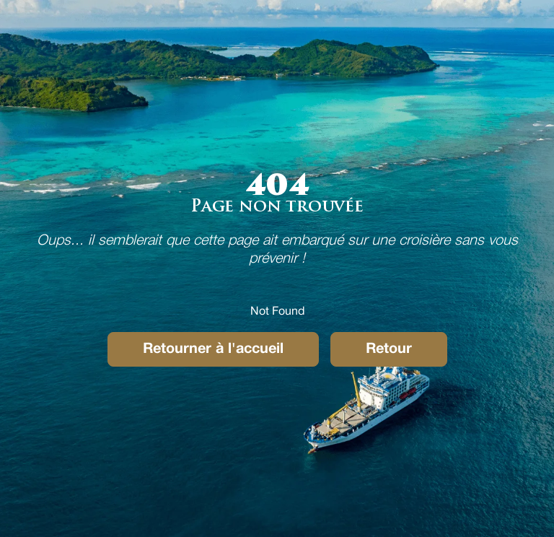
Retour (389, 349)
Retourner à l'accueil (213, 349)
